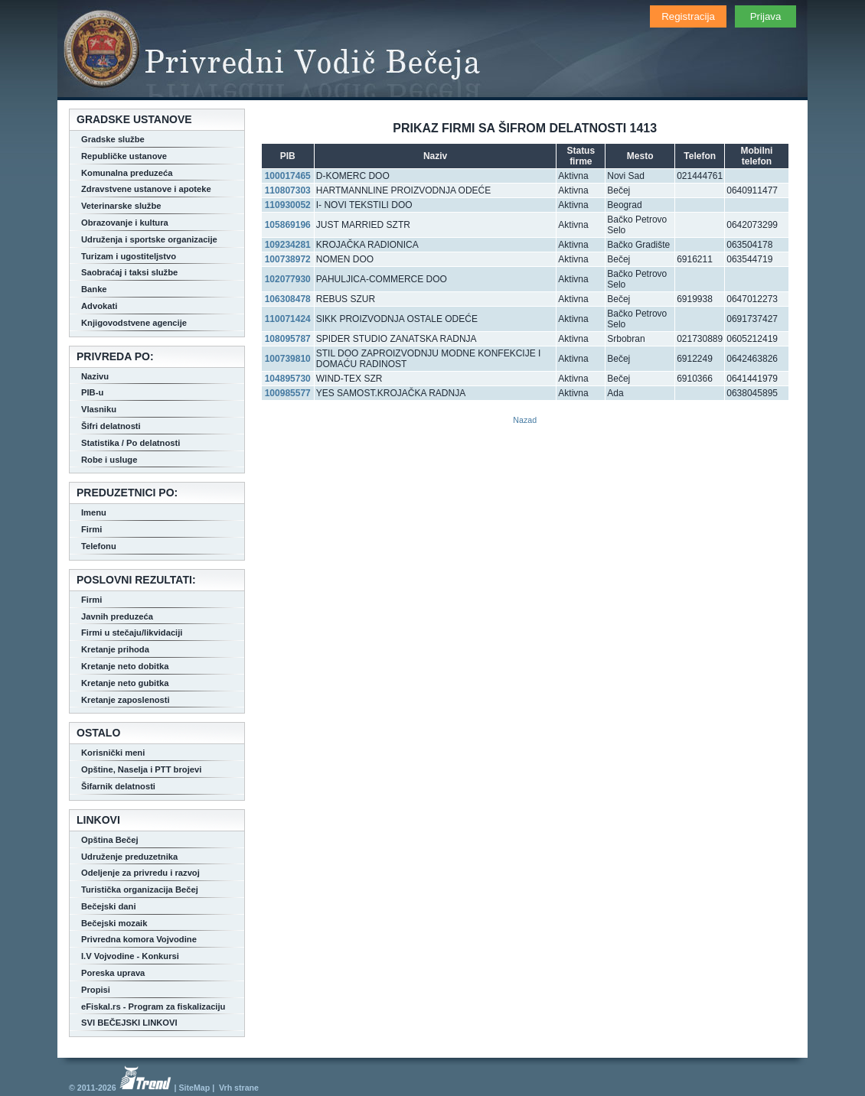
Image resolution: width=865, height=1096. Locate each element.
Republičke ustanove (124, 156)
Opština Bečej (110, 839)
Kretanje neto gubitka (124, 683)
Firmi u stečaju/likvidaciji (131, 632)
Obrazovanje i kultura (124, 222)
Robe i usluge (109, 459)
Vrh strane (239, 1087)
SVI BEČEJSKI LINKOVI (129, 1022)
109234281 (288, 244)
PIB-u (92, 392)
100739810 (288, 358)
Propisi (95, 989)
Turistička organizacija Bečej (139, 889)
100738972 (288, 259)
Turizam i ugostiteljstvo (128, 256)
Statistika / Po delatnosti (130, 442)
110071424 (288, 319)
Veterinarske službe (121, 205)
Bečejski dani (108, 906)
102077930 (288, 279)
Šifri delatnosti (111, 426)
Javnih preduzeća (117, 616)
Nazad (525, 419)
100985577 (288, 393)
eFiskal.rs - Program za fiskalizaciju (153, 1006)
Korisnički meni (113, 752)
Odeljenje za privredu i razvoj (140, 872)
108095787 (288, 338)
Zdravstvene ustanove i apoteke (146, 189)
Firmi (91, 529)
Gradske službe (113, 139)
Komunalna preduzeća (126, 172)
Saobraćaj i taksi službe (129, 272)
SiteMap (194, 1087)
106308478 (288, 299)
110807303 (288, 190)
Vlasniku (98, 409)
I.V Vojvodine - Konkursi (130, 956)
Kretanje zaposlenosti (125, 699)
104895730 (288, 378)
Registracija (688, 16)
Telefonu (98, 546)
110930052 (288, 205)
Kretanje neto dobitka (124, 666)
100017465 (288, 176)
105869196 (288, 225)
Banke (94, 289)
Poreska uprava (113, 972)
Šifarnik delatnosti (118, 786)
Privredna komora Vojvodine (139, 939)
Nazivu (95, 376)
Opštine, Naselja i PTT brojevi (141, 769)
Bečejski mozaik (114, 923)
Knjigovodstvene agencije (134, 322)
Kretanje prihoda (115, 649)
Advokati (99, 306)
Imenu (93, 512)
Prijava (766, 16)
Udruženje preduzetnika (129, 856)
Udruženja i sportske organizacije (149, 239)
